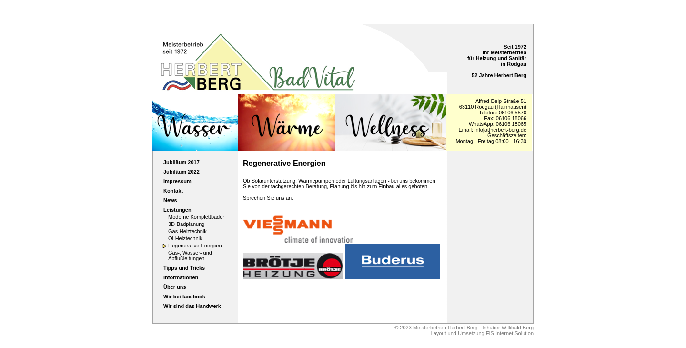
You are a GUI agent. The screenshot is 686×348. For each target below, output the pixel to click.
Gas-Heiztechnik (187, 231)
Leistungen (177, 210)
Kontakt (173, 191)
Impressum (177, 181)
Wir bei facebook (184, 296)
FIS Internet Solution (510, 333)
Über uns (174, 287)
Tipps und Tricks (184, 268)
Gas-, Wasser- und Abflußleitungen (190, 255)
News (170, 200)
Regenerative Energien (195, 245)
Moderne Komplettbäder (196, 217)
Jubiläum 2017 (181, 162)
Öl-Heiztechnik (185, 238)
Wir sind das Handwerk (192, 306)
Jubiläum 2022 (181, 171)
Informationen (180, 277)
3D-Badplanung (186, 224)
